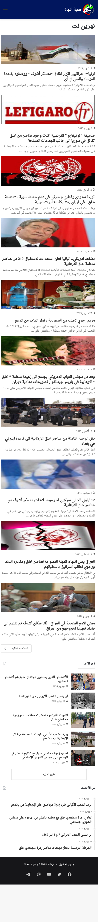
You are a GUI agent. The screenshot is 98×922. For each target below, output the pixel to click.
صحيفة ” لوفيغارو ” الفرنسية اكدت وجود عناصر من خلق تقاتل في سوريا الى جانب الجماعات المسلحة (52, 138)
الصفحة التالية (16, 648)
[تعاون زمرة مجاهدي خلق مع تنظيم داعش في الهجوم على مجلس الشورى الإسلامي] (83, 758)
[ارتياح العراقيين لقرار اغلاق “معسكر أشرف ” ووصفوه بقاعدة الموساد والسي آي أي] (48, 49)
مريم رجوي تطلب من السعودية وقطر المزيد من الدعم (55, 320)
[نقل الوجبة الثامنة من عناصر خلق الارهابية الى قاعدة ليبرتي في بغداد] (48, 412)
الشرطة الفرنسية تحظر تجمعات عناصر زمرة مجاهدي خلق (40, 717)
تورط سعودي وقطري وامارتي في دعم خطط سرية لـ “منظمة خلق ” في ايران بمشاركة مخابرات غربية (50, 200)
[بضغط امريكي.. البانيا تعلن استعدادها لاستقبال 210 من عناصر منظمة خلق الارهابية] (48, 232)
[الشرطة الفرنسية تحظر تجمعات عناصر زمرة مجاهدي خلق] (83, 720)
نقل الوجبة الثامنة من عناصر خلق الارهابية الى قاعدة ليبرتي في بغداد (50, 441)
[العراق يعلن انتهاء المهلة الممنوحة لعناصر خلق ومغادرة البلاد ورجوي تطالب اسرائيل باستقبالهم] (48, 535)
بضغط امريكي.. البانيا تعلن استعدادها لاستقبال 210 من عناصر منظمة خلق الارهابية (48, 261)
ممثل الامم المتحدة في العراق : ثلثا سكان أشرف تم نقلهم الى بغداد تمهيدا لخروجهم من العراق (49, 626)
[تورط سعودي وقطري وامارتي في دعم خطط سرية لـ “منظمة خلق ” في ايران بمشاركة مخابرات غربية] (48, 171)
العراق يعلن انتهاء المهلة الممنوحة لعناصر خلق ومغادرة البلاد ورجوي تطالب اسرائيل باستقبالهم (50, 564)
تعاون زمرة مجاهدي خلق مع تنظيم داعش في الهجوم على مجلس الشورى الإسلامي (39, 756)
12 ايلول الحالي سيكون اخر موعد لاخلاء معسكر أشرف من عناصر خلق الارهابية (51, 503)
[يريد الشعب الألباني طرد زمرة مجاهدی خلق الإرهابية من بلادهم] (83, 739)
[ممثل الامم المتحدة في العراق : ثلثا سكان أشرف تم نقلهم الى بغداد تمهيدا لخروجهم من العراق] (48, 597)
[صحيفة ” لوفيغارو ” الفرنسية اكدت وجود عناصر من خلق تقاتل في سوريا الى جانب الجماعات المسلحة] (48, 109)
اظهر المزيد (49, 774)
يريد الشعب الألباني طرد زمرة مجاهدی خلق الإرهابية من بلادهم (40, 737)
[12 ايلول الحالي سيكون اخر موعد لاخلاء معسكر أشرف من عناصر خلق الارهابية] (48, 474)
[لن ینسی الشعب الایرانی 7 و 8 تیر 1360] (83, 701)
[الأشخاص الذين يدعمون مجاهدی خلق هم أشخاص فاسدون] (83, 682)
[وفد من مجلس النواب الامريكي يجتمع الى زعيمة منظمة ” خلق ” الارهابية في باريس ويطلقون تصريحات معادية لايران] (48, 350)
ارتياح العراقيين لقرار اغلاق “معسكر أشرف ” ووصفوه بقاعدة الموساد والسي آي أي (49, 76)
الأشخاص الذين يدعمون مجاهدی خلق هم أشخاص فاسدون (36, 679)
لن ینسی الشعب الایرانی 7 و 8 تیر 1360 (43, 696)
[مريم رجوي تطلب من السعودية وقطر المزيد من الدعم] (48, 294)
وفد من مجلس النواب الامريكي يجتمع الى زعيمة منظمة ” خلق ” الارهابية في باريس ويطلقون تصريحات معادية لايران (48, 379)
